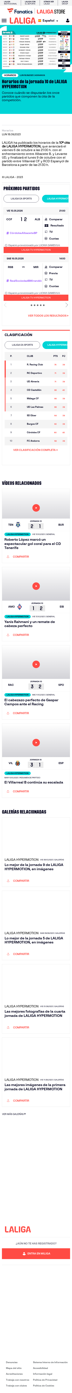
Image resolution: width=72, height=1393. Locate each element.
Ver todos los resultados (48, 315)
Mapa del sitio (14, 1368)
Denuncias (11, 1362)
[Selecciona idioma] (49, 20)
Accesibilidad (40, 1368)
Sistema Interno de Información (50, 1362)
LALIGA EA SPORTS (21, 198)
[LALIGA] (23, 21)
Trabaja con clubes (16, 1385)
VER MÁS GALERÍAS (14, 1113)
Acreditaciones (14, 1374)
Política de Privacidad (45, 1380)
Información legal (42, 1374)
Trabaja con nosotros (17, 1380)
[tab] (21, 199)
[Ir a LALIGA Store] (36, 11)
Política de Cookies (43, 1385)
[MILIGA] (66, 20)
